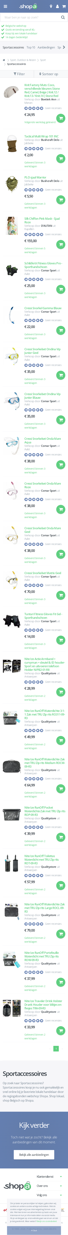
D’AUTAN (46, 225)
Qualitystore (48, 673)
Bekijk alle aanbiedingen (34, 1155)
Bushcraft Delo (50, 140)
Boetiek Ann (48, 99)
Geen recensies (53, 108)
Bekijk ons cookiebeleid (47, 1221)
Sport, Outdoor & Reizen (23, 60)
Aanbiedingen (46, 47)
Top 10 (31, 47)
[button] (50, 6)
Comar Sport (48, 270)
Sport (43, 60)
